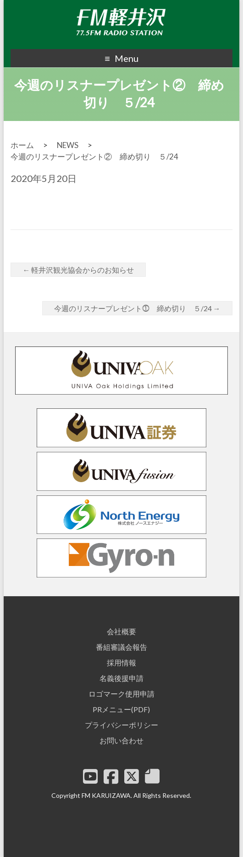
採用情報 (121, 662)
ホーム (22, 145)
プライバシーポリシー (121, 724)
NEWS (67, 145)
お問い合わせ (121, 740)
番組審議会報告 (121, 647)
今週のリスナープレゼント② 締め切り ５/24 (94, 156)
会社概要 (121, 631)
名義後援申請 (121, 678)
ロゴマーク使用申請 (121, 693)
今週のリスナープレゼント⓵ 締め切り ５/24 (137, 308)
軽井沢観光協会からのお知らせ (78, 269)
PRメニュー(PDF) (121, 709)
